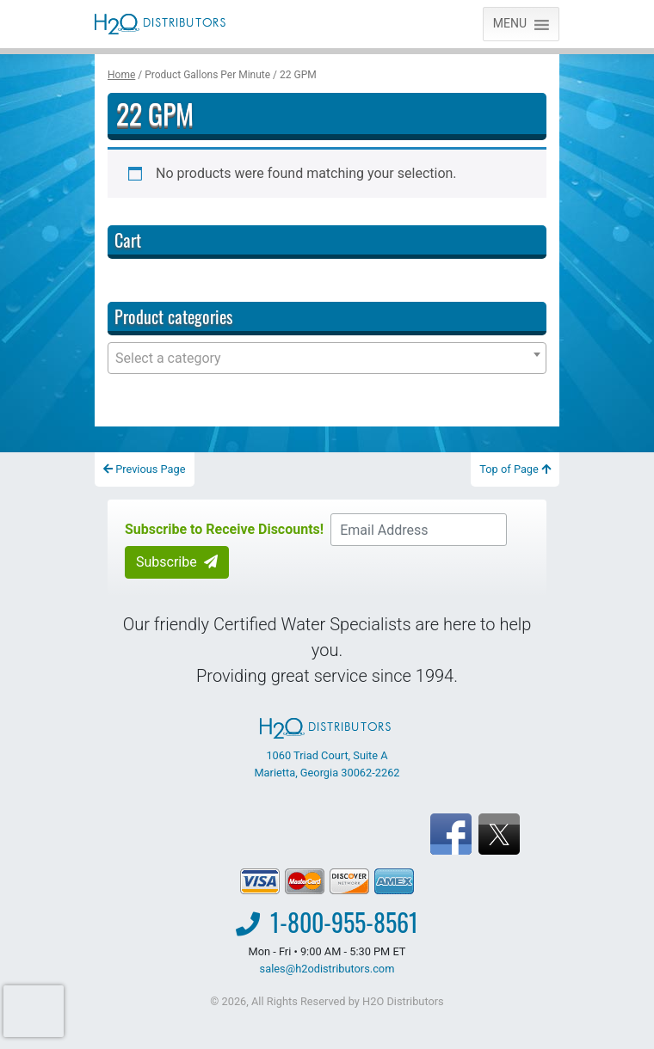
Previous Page (144, 469)
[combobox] (327, 358)
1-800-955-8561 (344, 922)
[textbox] (327, 358)
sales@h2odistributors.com (327, 968)
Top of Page (515, 469)
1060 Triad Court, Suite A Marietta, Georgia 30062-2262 (326, 748)
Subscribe (177, 562)
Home (121, 75)
